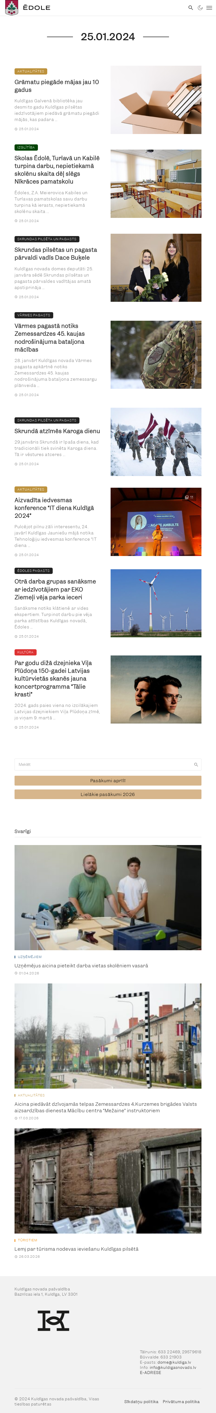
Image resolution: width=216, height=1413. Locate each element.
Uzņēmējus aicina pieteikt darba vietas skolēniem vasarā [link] (81, 963)
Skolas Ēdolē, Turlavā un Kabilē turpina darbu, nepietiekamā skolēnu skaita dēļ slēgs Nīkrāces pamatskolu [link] (57, 170)
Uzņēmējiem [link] (30, 954)
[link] (92, 8)
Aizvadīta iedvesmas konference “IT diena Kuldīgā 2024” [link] (54, 508)
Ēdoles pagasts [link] (33, 570)
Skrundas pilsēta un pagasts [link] (47, 239)
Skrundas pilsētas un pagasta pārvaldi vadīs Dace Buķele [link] (56, 254)
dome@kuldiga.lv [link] (175, 1359)
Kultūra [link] (25, 652)
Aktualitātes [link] (30, 71)
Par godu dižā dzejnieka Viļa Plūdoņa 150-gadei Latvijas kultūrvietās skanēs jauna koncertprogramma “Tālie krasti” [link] (53, 678)
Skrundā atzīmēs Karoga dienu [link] (57, 431)
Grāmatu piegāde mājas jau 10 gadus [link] (57, 86)
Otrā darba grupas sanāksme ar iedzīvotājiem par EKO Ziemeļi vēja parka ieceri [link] (55, 589)
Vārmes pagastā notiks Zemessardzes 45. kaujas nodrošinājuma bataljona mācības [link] (50, 337)
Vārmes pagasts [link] (33, 315)
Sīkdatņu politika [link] (141, 1398)
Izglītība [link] (26, 147)
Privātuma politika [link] (181, 1398)
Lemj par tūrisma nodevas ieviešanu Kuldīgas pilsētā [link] (77, 1246)
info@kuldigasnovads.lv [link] (173, 1364)
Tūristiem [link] (27, 1237)
